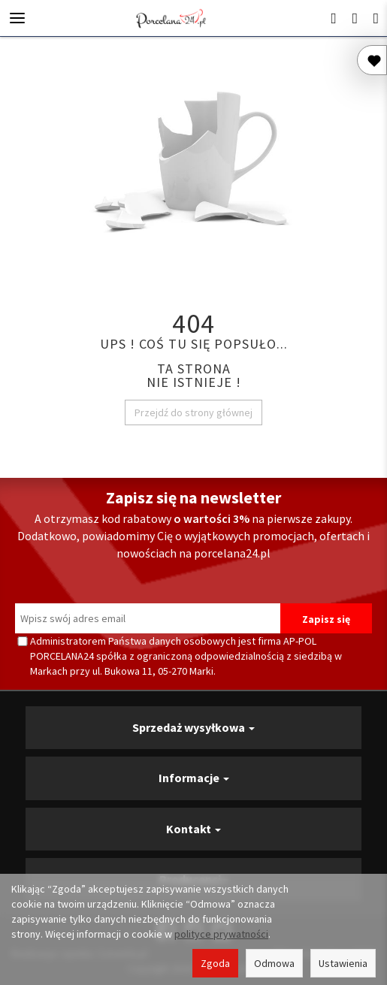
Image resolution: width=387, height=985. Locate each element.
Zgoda (215, 963)
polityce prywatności (221, 934)
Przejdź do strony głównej (193, 412)
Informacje (194, 777)
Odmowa (274, 963)
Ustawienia (343, 963)
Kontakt (193, 828)
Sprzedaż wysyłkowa (193, 727)
